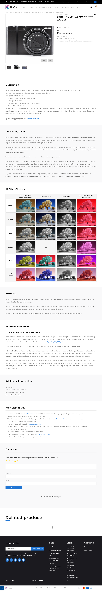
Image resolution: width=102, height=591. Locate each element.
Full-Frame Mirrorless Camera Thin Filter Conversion (55, 569)
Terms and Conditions (37, 581)
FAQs (68, 581)
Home (7, 12)
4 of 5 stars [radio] (15, 461)
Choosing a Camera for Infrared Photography (72, 561)
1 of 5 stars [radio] (7, 461)
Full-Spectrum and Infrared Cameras (82, 40)
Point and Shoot (18, 12)
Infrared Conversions (55, 551)
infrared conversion (28, 414)
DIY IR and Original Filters (54, 555)
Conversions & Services (43, 7)
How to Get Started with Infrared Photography (72, 549)
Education (65, 7)
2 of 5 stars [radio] (9, 461)
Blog (72, 7)
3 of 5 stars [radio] (12, 461)
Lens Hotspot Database (70, 567)
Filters (31, 7)
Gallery (79, 7)
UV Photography (71, 571)
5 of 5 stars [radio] (18, 461)
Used (72, 41)
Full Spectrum (70, 40)
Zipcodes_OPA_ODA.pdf (55, 342)
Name (8, 474)
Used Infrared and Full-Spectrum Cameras (83, 41)
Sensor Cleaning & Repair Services (54, 560)
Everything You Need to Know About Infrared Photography (72, 576)
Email (8, 481)
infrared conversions (43, 434)
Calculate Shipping (65, 33)
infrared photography (62, 419)
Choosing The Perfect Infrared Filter (72, 555)
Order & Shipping (88, 551)
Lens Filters (52, 547)
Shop (24, 7)
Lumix (68, 41)
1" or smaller (63, 40)
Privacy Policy (10, 581)
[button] (2, 588)
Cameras (56, 7)
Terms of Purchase (33, 119)
